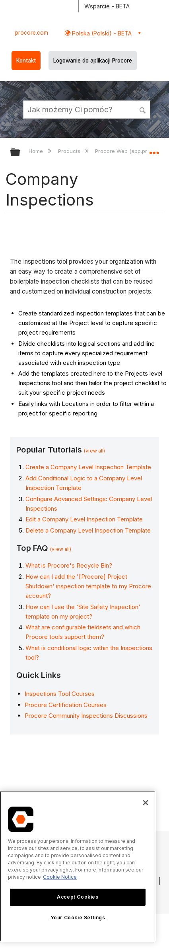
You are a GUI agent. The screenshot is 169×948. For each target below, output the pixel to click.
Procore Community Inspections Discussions (86, 715)
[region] (77, 866)
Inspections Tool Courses (60, 693)
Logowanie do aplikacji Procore (92, 60)
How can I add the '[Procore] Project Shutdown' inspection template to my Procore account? (88, 586)
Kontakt (26, 60)
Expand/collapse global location (154, 149)
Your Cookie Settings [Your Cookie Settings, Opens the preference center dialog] (78, 918)
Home (37, 151)
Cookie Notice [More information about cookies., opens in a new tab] (60, 877)
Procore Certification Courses (66, 705)
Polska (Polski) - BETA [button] (101, 33)
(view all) (94, 451)
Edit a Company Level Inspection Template (84, 519)
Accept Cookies (77, 897)
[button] (143, 109)
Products (70, 151)
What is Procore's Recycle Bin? (68, 565)
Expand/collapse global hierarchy (20, 153)
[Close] (145, 802)
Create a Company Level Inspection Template (88, 467)
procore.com (31, 32)
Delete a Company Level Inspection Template (88, 530)
